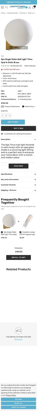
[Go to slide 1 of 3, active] (18, 48)
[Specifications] (18, 174)
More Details (18, 339)
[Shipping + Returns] (18, 190)
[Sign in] (29, 7)
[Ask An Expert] (29, 106)
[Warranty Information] (18, 179)
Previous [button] (13, 47)
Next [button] (23, 47)
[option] (9, 226)
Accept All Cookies (18, 407)
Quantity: (4, 111)
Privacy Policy (11, 395)
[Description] (18, 139)
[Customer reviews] (18, 185)
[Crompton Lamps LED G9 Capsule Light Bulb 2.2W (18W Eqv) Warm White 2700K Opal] (28, 221)
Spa (2, 56)
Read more (18, 166)
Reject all (18, 403)
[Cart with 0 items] (33, 7)
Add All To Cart (19, 257)
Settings (18, 399)
